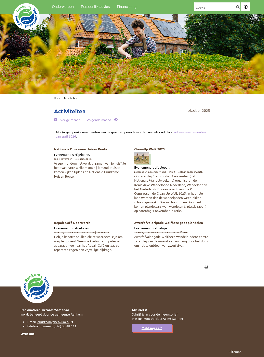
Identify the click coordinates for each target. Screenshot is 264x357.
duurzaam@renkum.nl (53, 322)
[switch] (245, 6)
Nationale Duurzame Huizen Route (80, 149)
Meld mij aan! (152, 328)
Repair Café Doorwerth (72, 222)
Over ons (28, 333)
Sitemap (235, 351)
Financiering (126, 7)
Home (57, 98)
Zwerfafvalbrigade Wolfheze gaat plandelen (168, 222)
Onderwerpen (63, 7)
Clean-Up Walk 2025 (149, 149)
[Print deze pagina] (206, 267)
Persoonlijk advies (95, 7)
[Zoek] (237, 7)
